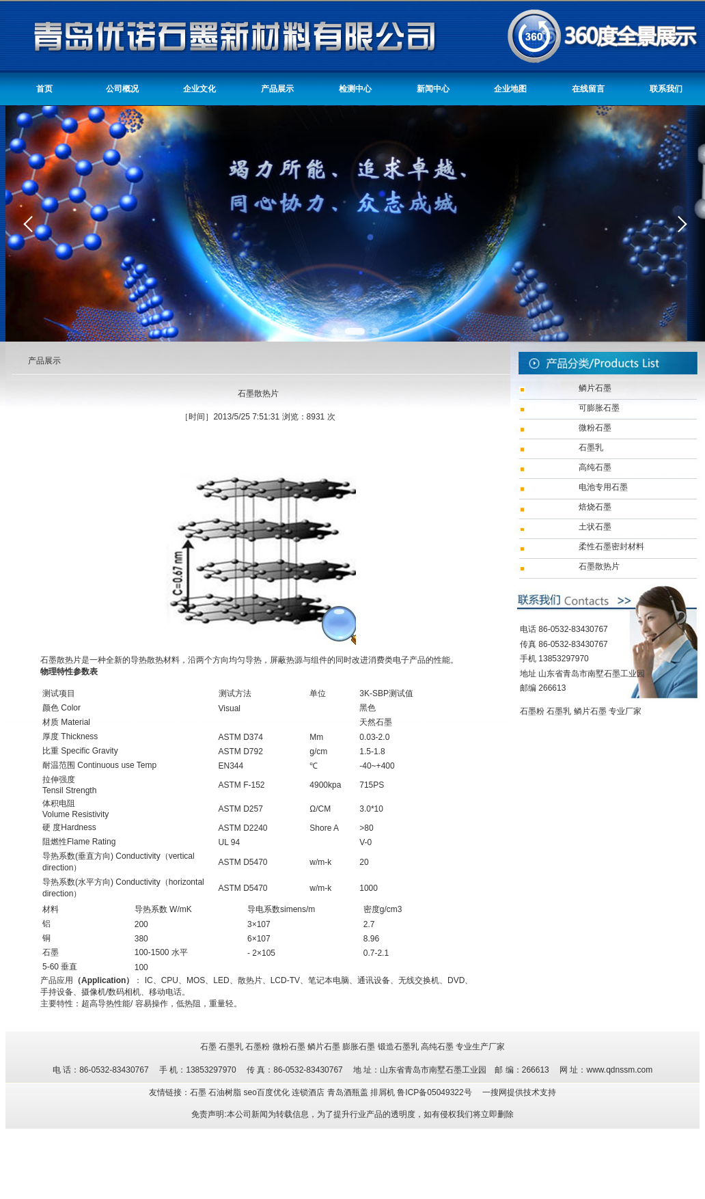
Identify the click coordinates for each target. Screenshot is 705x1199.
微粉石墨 (289, 1046)
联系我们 (666, 89)
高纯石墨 (437, 1046)
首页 (44, 89)
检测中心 (355, 89)
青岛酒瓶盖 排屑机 (362, 1092)
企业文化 (199, 89)
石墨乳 (559, 711)
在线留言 (588, 89)
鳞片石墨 (590, 711)
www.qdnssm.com (619, 1070)
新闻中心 (433, 89)
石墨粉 (532, 711)
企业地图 (510, 89)
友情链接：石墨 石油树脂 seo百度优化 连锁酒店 (238, 1092)
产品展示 (277, 89)
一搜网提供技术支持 (519, 1092)
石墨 (208, 1046)
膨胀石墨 (358, 1046)
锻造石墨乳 (398, 1046)
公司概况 (122, 89)
